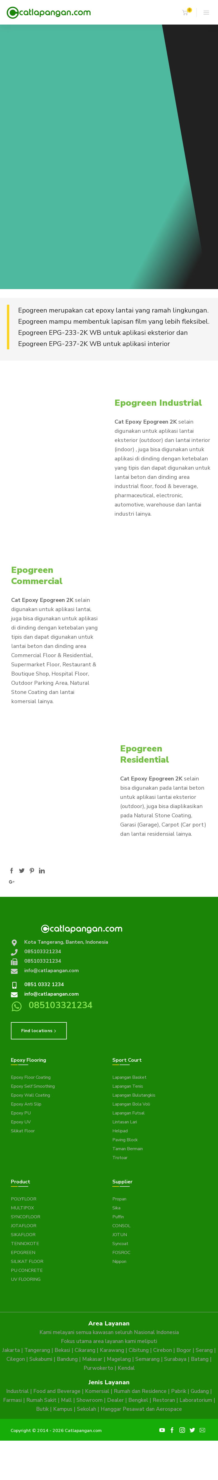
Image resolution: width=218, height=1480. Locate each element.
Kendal (126, 1368)
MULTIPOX (22, 1208)
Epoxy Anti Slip (26, 1104)
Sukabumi (40, 1359)
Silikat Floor (23, 1131)
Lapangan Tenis (127, 1086)
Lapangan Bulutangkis (133, 1095)
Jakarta (11, 1350)
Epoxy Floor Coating (31, 1077)
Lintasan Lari (124, 1122)
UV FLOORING (26, 1279)
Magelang (119, 1359)
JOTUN (119, 1235)
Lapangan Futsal (128, 1113)
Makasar (92, 1359)
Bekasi (62, 1350)
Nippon (119, 1261)
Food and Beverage (56, 1391)
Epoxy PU (21, 1113)
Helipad (120, 1131)
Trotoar (119, 1158)
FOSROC (121, 1253)
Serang (204, 1350)
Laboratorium (195, 1400)
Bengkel (138, 1400)
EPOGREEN (23, 1253)
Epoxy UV (21, 1122)
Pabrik (178, 1391)
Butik (42, 1409)
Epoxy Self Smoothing (33, 1086)
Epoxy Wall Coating (30, 1095)
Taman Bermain (127, 1149)
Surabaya (175, 1359)
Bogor (183, 1350)
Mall (66, 1400)
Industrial (17, 1391)
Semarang (147, 1359)
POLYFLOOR (23, 1199)
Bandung (67, 1359)
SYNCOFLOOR (25, 1217)
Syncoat (120, 1244)
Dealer (115, 1400)
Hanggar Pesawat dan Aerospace (141, 1409)
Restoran (164, 1400)
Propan (119, 1199)
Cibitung (139, 1350)
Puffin (118, 1217)
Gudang (200, 1391)
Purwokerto (98, 1368)
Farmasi (12, 1400)
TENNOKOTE (25, 1244)
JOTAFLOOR (23, 1226)
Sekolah (86, 1409)
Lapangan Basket (129, 1077)
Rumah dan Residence (140, 1391)
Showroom (89, 1400)
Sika (116, 1208)
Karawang (112, 1350)
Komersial (97, 1391)
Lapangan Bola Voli (131, 1104)
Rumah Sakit (41, 1400)
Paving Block (125, 1140)
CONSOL (121, 1226)
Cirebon (162, 1350)
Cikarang (85, 1350)
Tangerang (37, 1350)
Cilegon (15, 1359)
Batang (199, 1359)
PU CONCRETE (27, 1270)
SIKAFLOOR (23, 1235)
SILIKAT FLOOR (27, 1261)
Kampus (62, 1409)
